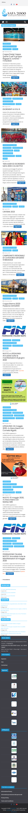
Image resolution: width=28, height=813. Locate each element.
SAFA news (17, 150)
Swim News (15, 49)
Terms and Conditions (7, 801)
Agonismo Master (7, 340)
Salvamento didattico (19, 415)
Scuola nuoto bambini (7, 153)
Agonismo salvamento (17, 98)
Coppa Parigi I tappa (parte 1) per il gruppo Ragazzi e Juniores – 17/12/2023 (12, 57)
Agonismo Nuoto (6, 43)
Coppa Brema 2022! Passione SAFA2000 (11, 304)
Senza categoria (19, 418)
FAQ (2, 662)
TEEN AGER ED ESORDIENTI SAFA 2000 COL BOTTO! (14, 165)
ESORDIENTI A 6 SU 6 (11, 109)
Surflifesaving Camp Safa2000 (8, 592)
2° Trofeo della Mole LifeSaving (8, 589)
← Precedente (5, 579)
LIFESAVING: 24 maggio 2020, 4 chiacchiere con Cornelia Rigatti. (13, 428)
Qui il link (21, 371)
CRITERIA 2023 (9, 212)
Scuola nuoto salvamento (8, 104)
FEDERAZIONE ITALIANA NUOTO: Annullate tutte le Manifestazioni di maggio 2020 (14, 557)
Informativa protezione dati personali (11, 794)
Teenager (5, 158)
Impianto (3, 659)
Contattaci (4, 665)
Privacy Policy (5, 798)
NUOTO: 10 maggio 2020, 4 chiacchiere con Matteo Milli (13, 499)
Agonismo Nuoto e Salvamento (9, 46)
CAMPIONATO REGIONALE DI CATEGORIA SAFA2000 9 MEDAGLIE (14, 257)
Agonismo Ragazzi (7, 49)
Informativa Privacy (6, 791)
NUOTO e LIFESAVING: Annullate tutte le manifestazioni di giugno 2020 (14, 356)
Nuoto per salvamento (8, 101)
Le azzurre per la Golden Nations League (10, 623)
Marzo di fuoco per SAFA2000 (8, 596)
